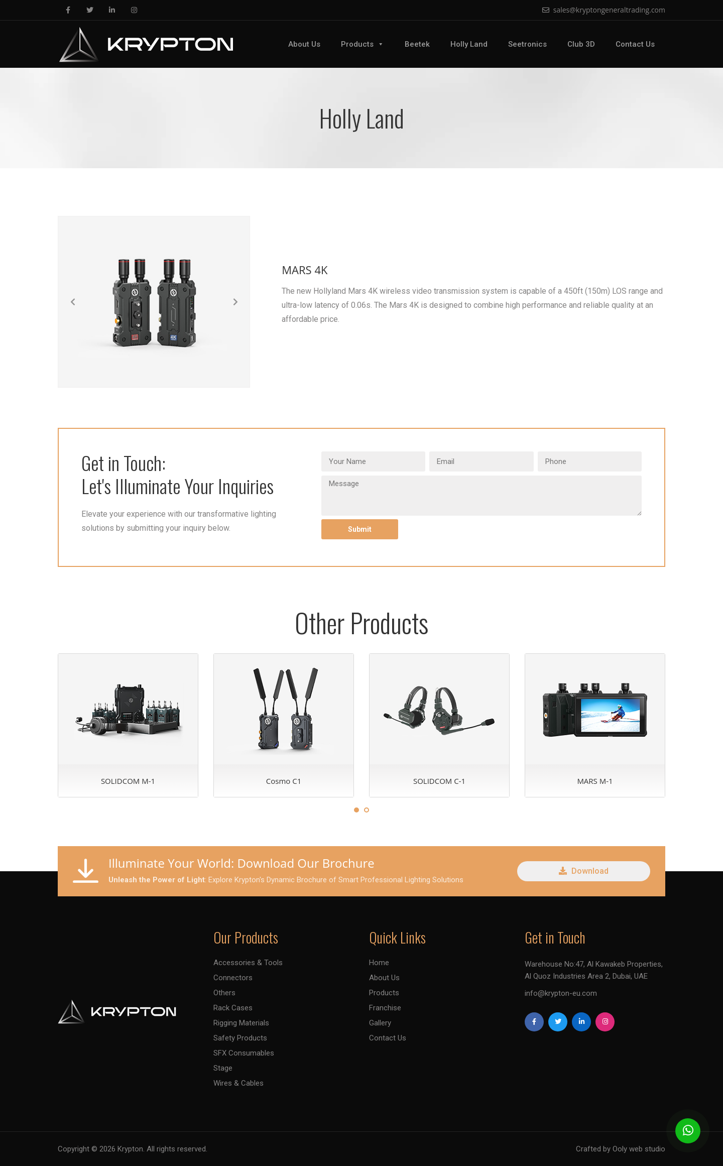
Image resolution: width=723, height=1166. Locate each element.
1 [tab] (356, 809)
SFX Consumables (243, 1053)
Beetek (417, 44)
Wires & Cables (238, 1083)
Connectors (233, 977)
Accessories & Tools (248, 962)
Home (379, 962)
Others (224, 992)
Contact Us (635, 44)
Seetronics (527, 44)
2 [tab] (366, 809)
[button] (72, 301)
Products (362, 44)
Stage (222, 1068)
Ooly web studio (639, 1148)
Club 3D (581, 44)
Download (584, 871)
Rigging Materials (241, 1022)
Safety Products (240, 1037)
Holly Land (469, 44)
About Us (304, 44)
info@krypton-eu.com (561, 993)
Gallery (380, 1022)
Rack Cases (233, 1007)
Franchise (385, 1007)
